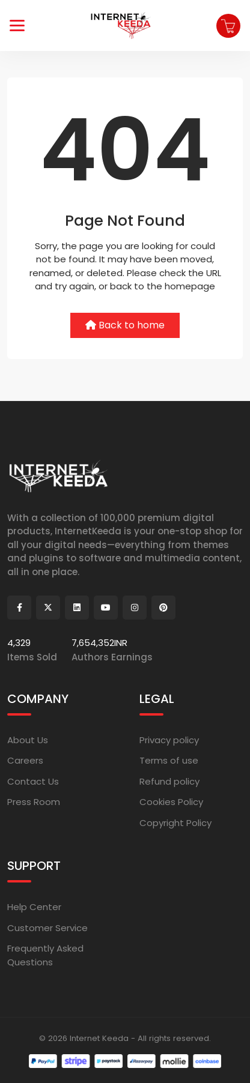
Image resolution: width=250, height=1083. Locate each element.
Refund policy (169, 781)
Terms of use (168, 760)
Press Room (33, 801)
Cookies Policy (171, 801)
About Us (27, 740)
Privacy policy (169, 740)
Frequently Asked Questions (45, 955)
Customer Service (47, 928)
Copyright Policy (175, 822)
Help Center (34, 906)
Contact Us (33, 781)
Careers (25, 760)
